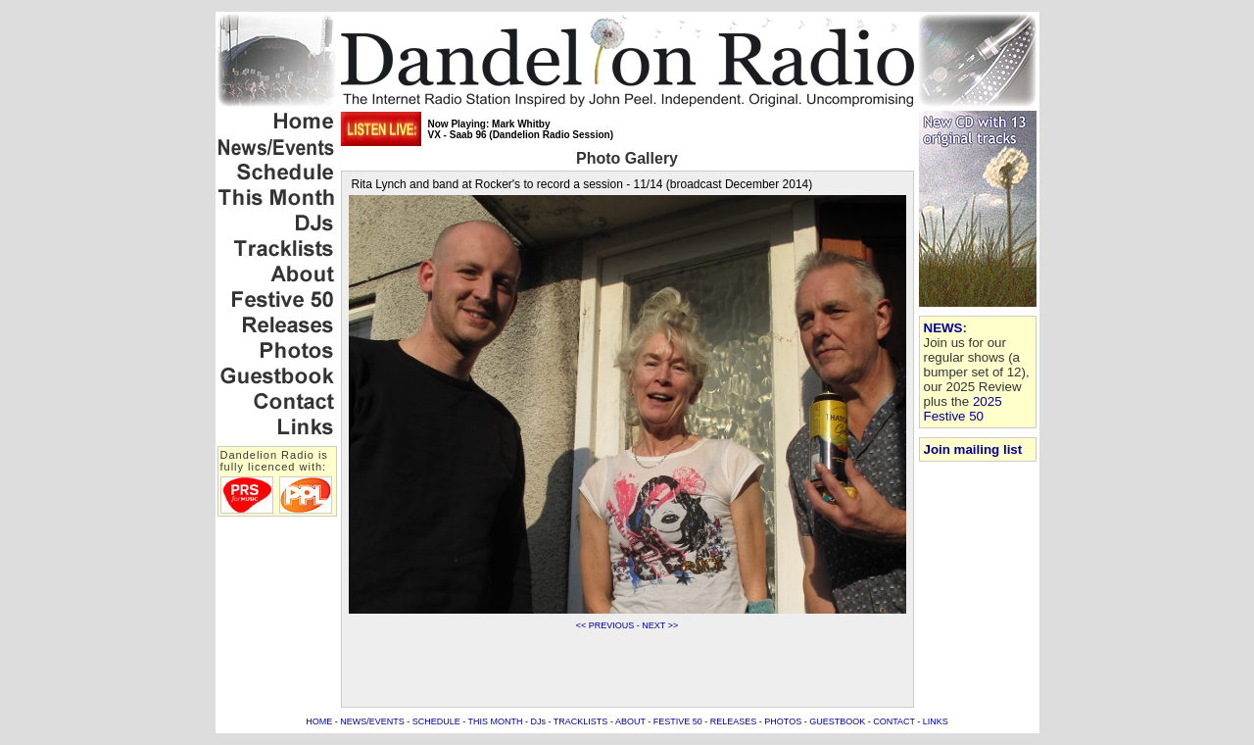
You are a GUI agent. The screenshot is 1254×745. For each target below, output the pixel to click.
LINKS (935, 721)
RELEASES (733, 721)
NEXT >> (660, 625)
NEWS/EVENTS (372, 721)
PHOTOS (782, 721)
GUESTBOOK (837, 721)
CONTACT (894, 721)
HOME (319, 721)
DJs (539, 721)
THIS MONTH (495, 721)
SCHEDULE (436, 721)
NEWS (943, 328)
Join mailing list (973, 449)
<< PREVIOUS (605, 625)
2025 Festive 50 (963, 408)
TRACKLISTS (581, 721)
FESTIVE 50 (677, 721)
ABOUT (630, 721)
